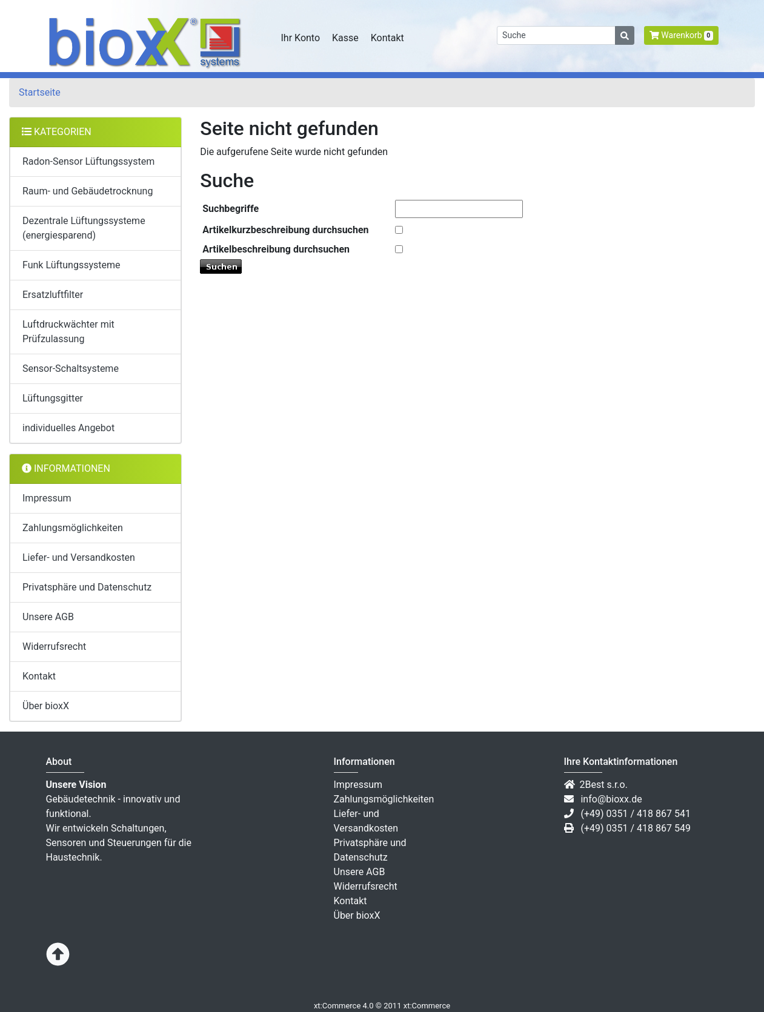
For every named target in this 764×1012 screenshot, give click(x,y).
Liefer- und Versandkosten (78, 557)
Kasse (345, 38)
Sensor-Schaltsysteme (70, 368)
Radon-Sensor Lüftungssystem (88, 161)
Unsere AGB (48, 617)
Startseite (40, 92)
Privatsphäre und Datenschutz (86, 587)
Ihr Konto (301, 38)
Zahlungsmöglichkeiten (72, 528)
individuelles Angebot (68, 428)
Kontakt (387, 38)
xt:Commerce (427, 1005)
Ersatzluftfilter (52, 294)
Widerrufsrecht (54, 646)
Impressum (46, 498)
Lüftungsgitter (52, 398)
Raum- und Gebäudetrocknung (87, 191)
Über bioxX (45, 706)
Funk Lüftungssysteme (71, 265)
